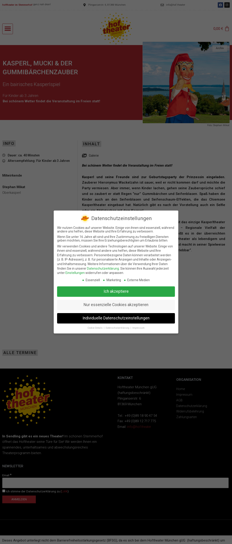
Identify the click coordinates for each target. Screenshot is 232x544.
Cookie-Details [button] (95, 327)
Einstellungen (75, 273)
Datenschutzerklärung (103, 268)
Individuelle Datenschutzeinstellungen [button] (116, 318)
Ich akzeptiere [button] (116, 291)
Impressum (138, 327)
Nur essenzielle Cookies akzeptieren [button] (116, 304)
